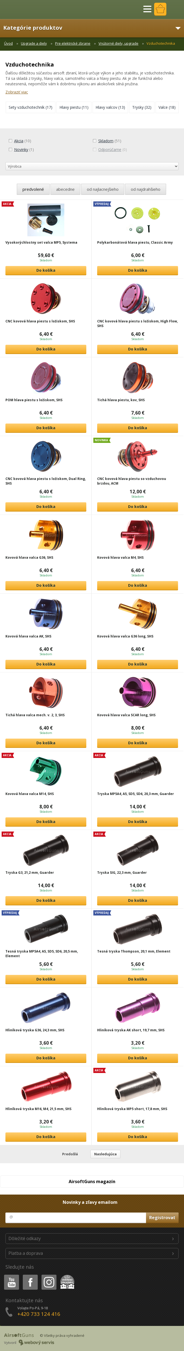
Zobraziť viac (16, 92)
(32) (141, 107)
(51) (107, 140)
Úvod (8, 43)
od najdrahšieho (145, 189)
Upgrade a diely (34, 43)
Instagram (49, 1276)
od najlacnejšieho (103, 189)
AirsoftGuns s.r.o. (23, 9)
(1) (21, 149)
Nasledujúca (105, 1153)
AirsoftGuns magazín (92, 1181)
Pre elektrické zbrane (72, 43)
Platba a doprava (25, 1253)
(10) (19, 140)
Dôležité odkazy (24, 1238)
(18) (167, 107)
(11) (73, 107)
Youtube (10, 1276)
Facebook (30, 1276)
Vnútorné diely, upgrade (118, 43)
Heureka (66, 1276)
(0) (110, 149)
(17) (30, 107)
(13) (110, 107)
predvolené (33, 189)
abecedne (65, 189)
